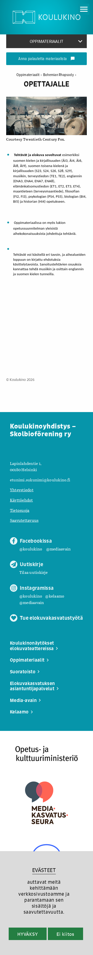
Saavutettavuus (24, 520)
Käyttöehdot (21, 500)
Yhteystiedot (21, 490)
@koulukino (30, 549)
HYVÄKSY (27, 934)
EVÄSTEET (44, 870)
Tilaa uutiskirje (33, 572)
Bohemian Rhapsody (59, 75)
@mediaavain (58, 549)
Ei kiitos (65, 934)
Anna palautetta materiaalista (46, 59)
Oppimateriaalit (29, 75)
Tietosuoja (19, 510)
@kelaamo (54, 596)
